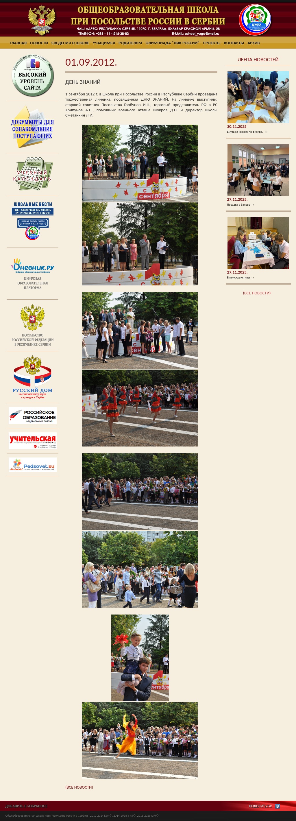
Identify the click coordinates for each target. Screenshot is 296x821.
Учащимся (104, 42)
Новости (39, 42)
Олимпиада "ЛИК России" (172, 42)
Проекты (212, 42)
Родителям (130, 42)
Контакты (234, 42)
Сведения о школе (70, 42)
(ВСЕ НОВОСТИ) (257, 293)
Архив (253, 42)
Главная (18, 42)
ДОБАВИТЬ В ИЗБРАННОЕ (26, 806)
